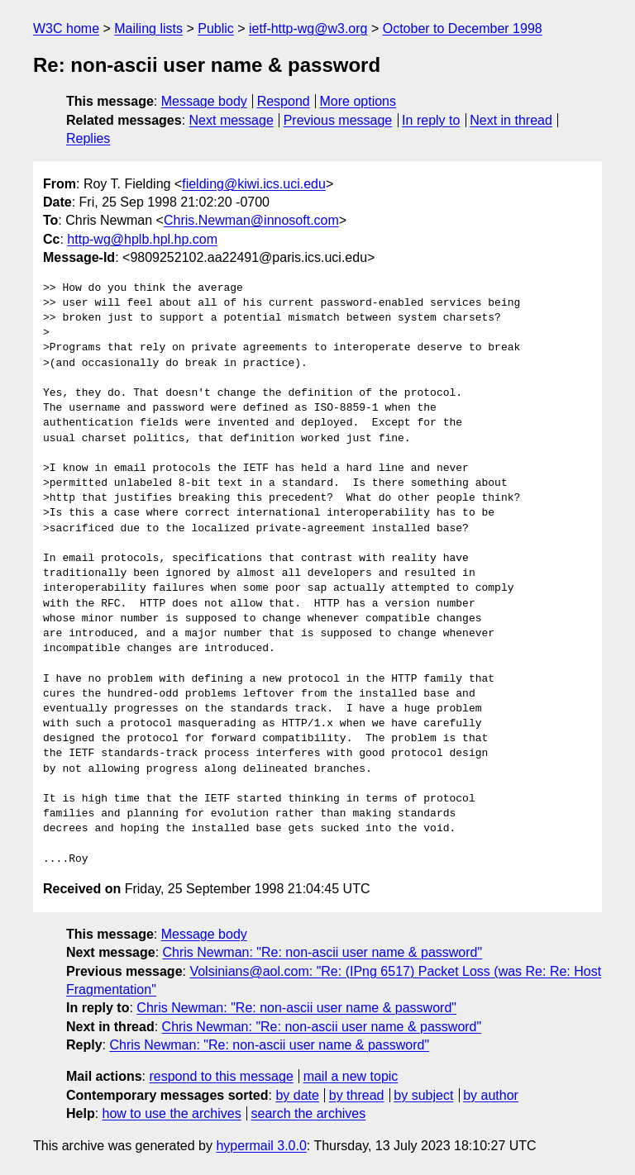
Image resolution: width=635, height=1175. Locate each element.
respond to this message (221, 1076)
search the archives (308, 1113)
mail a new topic (351, 1076)
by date (296, 1095)
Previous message (338, 120)
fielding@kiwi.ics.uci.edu (254, 184)
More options (358, 101)
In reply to (431, 120)
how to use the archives (172, 1113)
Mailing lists (148, 28)
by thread (356, 1095)
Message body (204, 101)
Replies (88, 138)
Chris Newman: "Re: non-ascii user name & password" (323, 952)
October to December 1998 (462, 28)
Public (216, 28)
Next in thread (511, 120)
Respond (283, 101)
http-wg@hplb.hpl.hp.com (142, 239)
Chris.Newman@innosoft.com (251, 220)
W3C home (66, 28)
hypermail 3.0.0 (261, 1146)
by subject (423, 1095)
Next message (231, 120)
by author (490, 1095)
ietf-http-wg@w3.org (308, 28)
